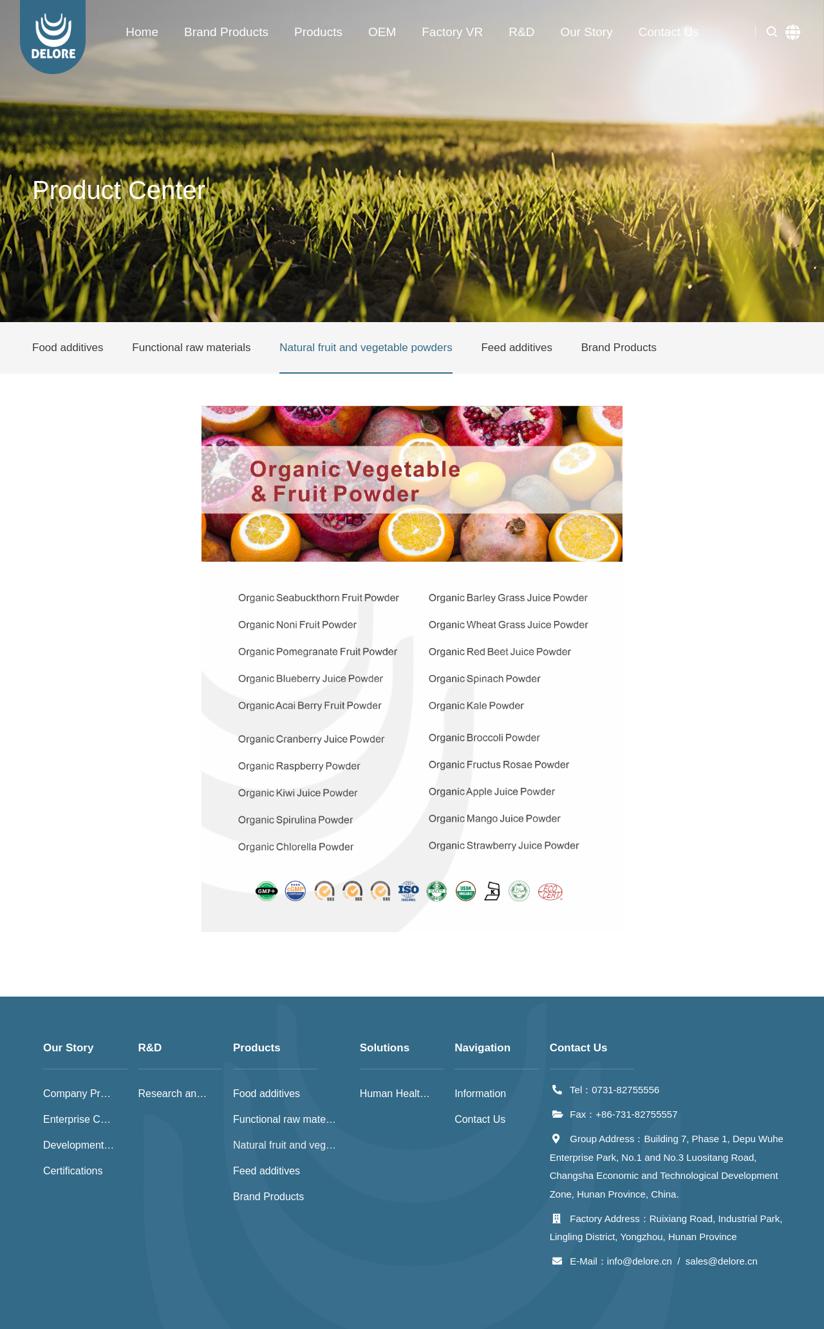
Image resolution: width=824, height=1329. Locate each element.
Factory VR (452, 32)
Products (318, 32)
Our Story (586, 32)
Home (142, 32)
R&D (521, 32)
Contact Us (669, 32)
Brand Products (226, 32)
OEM (382, 32)
